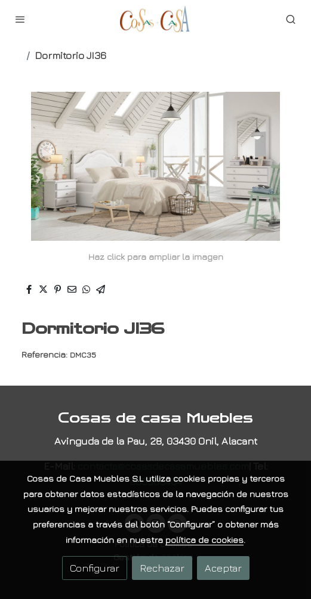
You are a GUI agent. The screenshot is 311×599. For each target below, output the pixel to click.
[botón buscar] (290, 19)
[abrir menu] (20, 19)
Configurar (94, 567)
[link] (155, 19)
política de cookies (204, 540)
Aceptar (223, 567)
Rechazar (162, 567)
